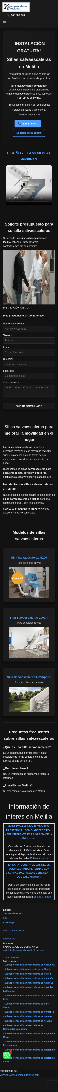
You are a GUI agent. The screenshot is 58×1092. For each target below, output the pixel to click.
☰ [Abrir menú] (4, 22)
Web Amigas (9, 940)
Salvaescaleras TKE (13, 915)
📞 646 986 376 (16, 15)
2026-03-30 (37, 879)
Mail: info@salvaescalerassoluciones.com (23, 952)
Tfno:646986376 (11, 959)
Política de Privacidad (13, 932)
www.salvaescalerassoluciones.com (19, 1076)
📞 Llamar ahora (27, 123)
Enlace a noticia (39, 860)
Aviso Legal (9, 924)
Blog (5, 920)
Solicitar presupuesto (29, 132)
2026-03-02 (33, 840)
